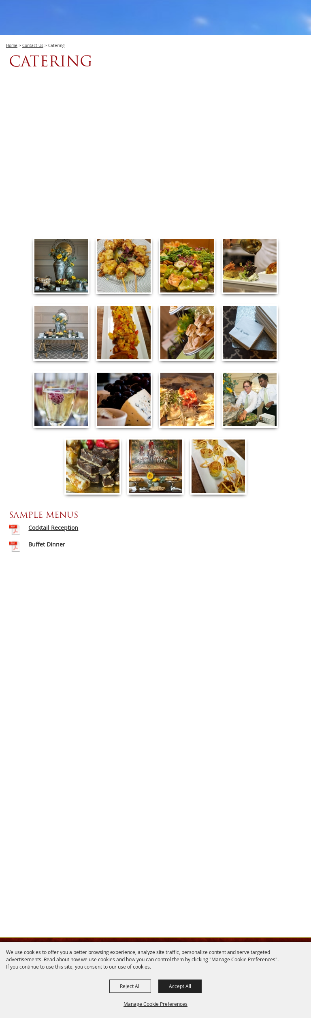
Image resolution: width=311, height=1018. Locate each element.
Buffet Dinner (46, 544)
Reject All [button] (130, 986)
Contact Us (32, 45)
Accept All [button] (180, 986)
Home (11, 45)
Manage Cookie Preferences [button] (155, 1004)
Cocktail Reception (53, 527)
